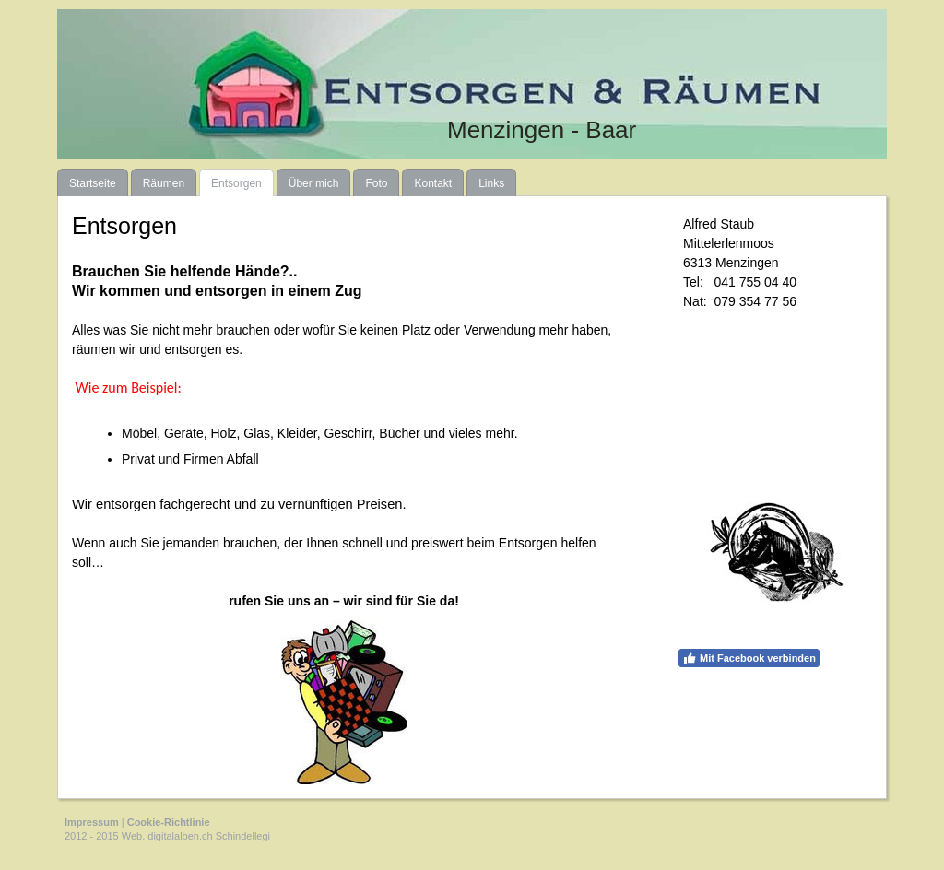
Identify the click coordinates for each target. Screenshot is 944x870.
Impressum (92, 822)
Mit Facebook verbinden (749, 658)
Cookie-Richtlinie (168, 822)
